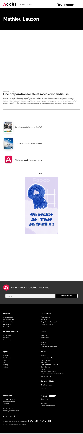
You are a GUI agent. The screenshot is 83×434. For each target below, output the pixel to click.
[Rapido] (41, 204)
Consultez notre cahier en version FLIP (28, 144)
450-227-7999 (8, 409)
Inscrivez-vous (66, 296)
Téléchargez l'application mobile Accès (28, 160)
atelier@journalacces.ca (11, 411)
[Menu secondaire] (78, 5)
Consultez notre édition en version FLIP (28, 127)
